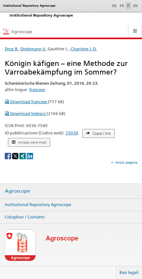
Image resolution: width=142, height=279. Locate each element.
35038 (71, 132)
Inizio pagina (126, 162)
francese (37, 89)
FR (122, 6)
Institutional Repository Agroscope (38, 204)
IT (128, 6)
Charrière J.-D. (84, 48)
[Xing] (23, 155)
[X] (15, 155)
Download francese (26, 101)
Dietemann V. (33, 48)
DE (115, 5)
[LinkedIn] (30, 155)
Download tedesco (26, 113)
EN (135, 6)
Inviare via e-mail (29, 142)
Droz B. (11, 48)
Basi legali (129, 272)
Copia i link (98, 133)
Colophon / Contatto (25, 216)
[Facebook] (8, 155)
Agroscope (17, 191)
